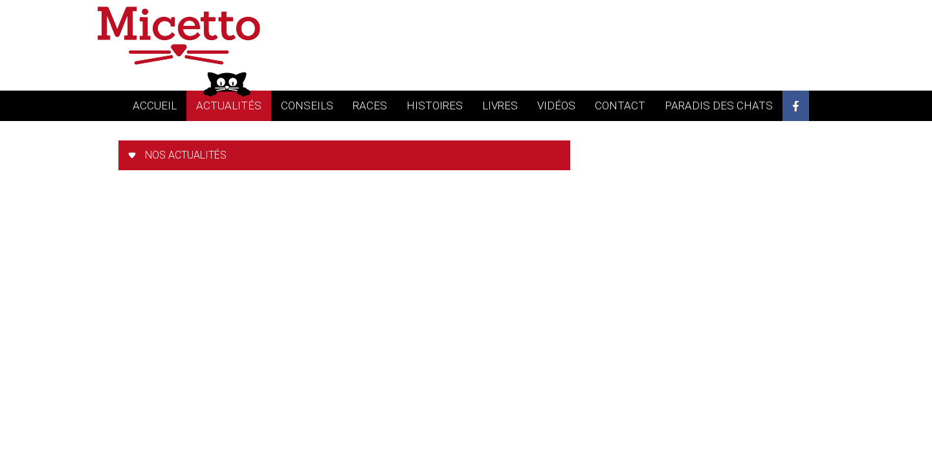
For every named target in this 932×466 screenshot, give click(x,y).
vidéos (556, 105)
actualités (228, 105)
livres (500, 105)
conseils (307, 105)
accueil (155, 105)
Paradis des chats (719, 105)
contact (620, 105)
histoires (434, 105)
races (370, 105)
